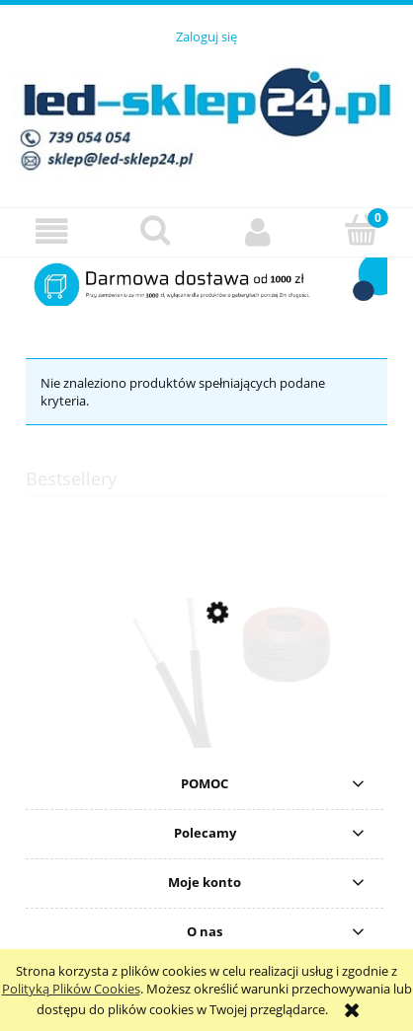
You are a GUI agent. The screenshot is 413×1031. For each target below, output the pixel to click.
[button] (52, 231)
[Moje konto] (258, 231)
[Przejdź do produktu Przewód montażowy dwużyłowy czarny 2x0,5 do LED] (206, 706)
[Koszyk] (362, 230)
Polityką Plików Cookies (71, 988)
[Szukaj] (155, 230)
